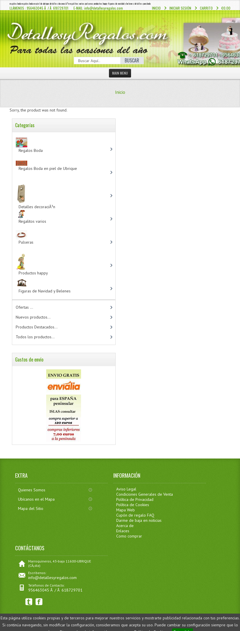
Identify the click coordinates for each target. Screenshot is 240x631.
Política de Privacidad (134, 499)
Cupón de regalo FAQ (135, 515)
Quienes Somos (31, 489)
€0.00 (225, 8)
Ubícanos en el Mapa (36, 499)
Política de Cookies (132, 504)
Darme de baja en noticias (139, 520)
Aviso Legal (126, 489)
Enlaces (122, 530)
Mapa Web (125, 510)
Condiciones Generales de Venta (144, 494)
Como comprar (129, 536)
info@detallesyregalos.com (52, 577)
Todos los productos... (35, 336)
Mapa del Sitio (30, 508)
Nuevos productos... (33, 317)
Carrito (206, 8)
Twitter (29, 601)
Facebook (39, 601)
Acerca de (125, 525)
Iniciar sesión (180, 8)
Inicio (156, 8)
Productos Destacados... (37, 327)
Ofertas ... (24, 307)
